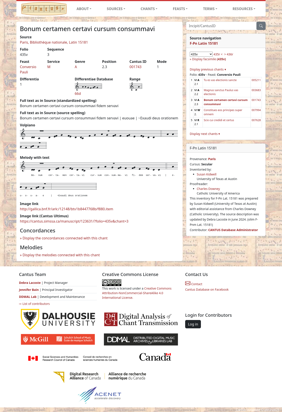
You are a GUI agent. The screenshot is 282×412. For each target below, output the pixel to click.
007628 (256, 120)
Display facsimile (209, 59)
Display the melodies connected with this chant (61, 255)
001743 (135, 66)
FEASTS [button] (179, 8)
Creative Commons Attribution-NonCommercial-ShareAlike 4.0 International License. (137, 293)
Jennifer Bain (29, 290)
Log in (193, 324)
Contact (193, 284)
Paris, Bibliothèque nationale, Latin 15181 (54, 42)
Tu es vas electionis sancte (220, 80)
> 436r (228, 54)
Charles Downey (208, 189)
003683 (256, 90)
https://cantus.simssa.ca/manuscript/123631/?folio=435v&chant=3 (74, 221)
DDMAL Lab (28, 297)
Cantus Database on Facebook (207, 289)
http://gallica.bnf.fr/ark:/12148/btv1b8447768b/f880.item (66, 209)
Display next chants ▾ (205, 134)
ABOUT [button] (83, 8)
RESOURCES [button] (243, 8)
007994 (256, 110)
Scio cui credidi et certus (219, 120)
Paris (212, 159)
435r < (218, 54)
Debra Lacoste (30, 283)
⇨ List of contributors (34, 304)
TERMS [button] (209, 8)
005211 (256, 80)
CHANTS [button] (148, 8)
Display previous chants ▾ (208, 69)
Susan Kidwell (206, 174)
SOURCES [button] (115, 8)
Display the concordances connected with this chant (65, 238)
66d (78, 93)
